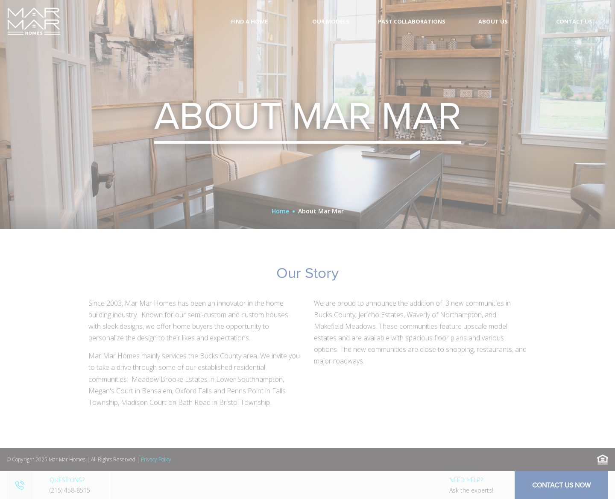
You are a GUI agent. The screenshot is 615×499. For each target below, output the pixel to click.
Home (280, 211)
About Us (493, 21)
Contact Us (574, 21)
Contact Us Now (561, 485)
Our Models (330, 21)
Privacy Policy (156, 459)
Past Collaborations (411, 21)
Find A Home (249, 21)
